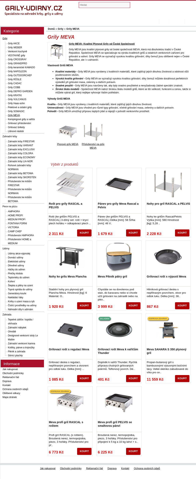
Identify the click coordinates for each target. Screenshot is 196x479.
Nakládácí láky (15, 297)
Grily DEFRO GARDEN (20, 91)
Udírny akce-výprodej (19, 253)
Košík (164, 21)
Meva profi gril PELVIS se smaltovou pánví (115, 424)
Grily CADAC (15, 83)
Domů (157, 21)
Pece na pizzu (10, 206)
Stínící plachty (15, 355)
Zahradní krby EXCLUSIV (21, 149)
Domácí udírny (15, 257)
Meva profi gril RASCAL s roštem (66, 424)
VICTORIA (13, 227)
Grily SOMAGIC (16, 111)
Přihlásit (190, 21)
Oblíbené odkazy (11, 393)
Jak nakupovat (10, 369)
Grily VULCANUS (17, 99)
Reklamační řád (11, 377)
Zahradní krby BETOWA (20, 173)
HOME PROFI (15, 215)
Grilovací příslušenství (19, 123)
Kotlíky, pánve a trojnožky (21, 347)
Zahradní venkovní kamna (21, 343)
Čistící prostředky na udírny (22, 305)
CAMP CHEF (15, 231)
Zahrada (7, 314)
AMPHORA (14, 211)
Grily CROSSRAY (17, 59)
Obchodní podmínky (13, 373)
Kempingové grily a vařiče (21, 119)
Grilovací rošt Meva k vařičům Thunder (118, 351)
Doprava (7, 381)
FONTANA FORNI (17, 223)
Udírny (6, 248)
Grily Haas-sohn (16, 103)
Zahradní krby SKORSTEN (22, 177)
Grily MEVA (14, 115)
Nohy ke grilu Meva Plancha (68, 276)
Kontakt (7, 385)
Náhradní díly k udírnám (20, 309)
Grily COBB (14, 87)
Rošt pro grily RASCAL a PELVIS (65, 205)
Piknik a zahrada (16, 351)
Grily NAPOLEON (17, 71)
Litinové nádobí (16, 131)
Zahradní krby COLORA (20, 153)
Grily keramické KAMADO (21, 67)
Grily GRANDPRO (17, 63)
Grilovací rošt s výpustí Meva (166, 276)
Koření (11, 281)
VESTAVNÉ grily (16, 55)
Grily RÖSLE (15, 79)
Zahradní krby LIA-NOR (20, 161)
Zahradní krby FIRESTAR (21, 141)
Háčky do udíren (16, 269)
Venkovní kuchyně (17, 51)
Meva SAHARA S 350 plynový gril (167, 351)
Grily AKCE (14, 43)
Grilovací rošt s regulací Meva (69, 349)
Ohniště (12, 331)
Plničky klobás (15, 273)
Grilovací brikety (16, 127)
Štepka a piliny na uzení (20, 285)
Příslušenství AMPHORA (21, 235)
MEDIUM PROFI (16, 219)
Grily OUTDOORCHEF (20, 75)
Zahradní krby (10, 136)
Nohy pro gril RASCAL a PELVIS (168, 203)
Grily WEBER (15, 47)
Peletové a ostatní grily (20, 107)
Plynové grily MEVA (68, 144)
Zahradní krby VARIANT (20, 145)
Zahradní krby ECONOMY (21, 157)
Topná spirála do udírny (20, 289)
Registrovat (176, 21)
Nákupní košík (152, 6)
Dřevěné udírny (16, 265)
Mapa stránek (10, 397)
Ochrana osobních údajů (15, 389)
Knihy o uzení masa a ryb (21, 301)
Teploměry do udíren (19, 277)
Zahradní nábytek (17, 327)
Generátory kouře (17, 293)
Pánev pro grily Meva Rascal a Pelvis (118, 205)
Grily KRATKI (15, 95)
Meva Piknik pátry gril (112, 276)
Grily (5, 38)
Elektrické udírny (16, 261)
